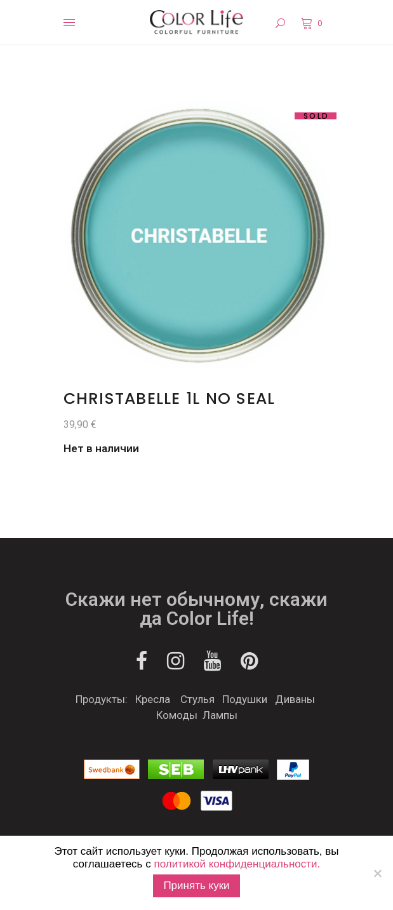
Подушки (244, 699)
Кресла (152, 699)
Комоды (176, 715)
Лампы (220, 715)
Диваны (295, 699)
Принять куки (196, 886)
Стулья (197, 699)
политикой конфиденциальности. (237, 864)
